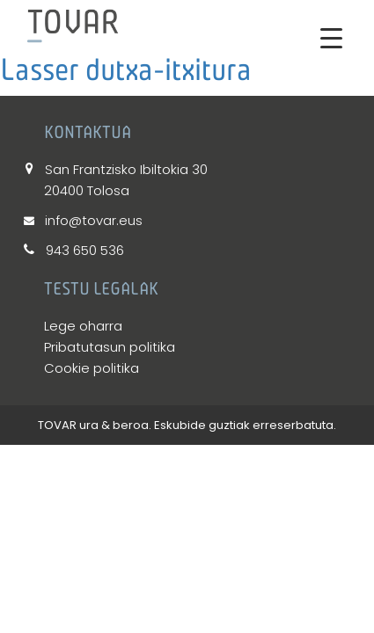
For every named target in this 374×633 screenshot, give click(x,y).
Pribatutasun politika (109, 347)
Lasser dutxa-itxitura (126, 69)
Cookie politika (91, 368)
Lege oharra (83, 325)
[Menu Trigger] (331, 37)
